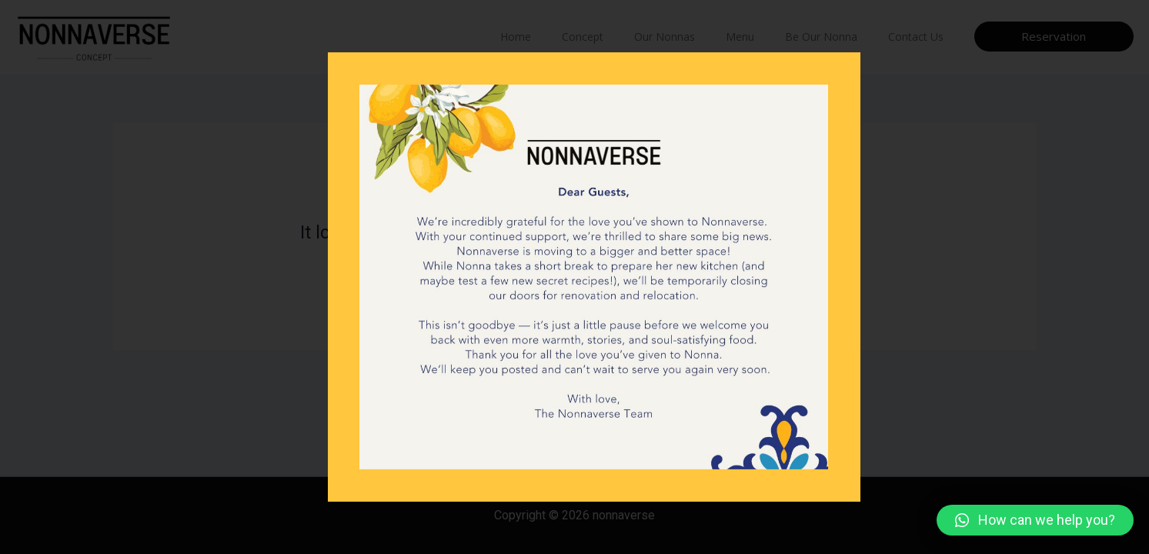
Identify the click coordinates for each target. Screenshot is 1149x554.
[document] (574, 277)
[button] (1035, 520)
